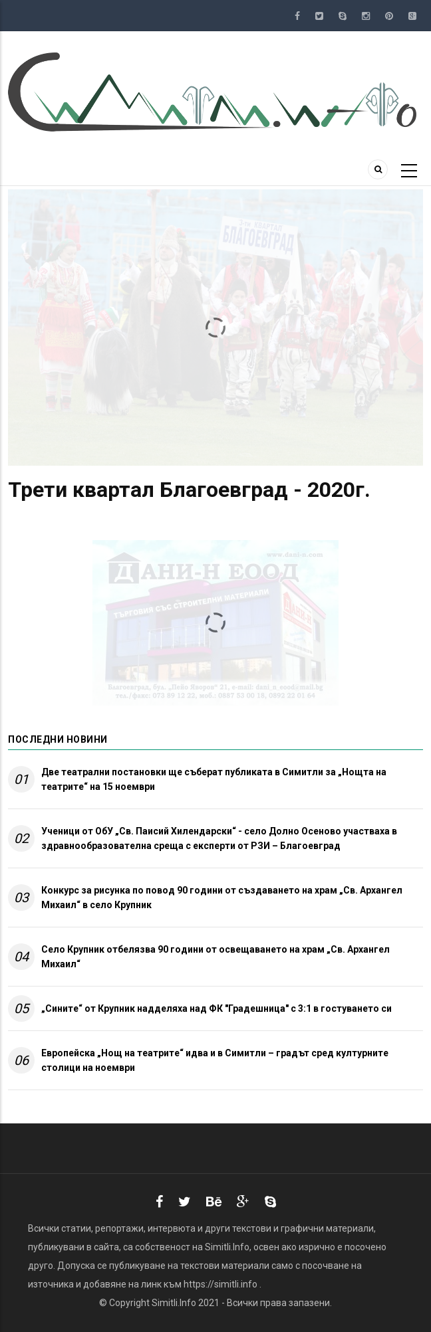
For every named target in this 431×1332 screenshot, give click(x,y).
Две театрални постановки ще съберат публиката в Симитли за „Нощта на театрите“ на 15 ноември (213, 779)
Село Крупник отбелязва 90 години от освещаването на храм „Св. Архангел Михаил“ (215, 956)
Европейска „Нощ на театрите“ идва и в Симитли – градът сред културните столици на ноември (214, 1060)
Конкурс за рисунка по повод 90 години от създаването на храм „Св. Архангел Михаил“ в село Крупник (221, 897)
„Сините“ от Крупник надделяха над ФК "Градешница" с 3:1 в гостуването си (216, 1008)
